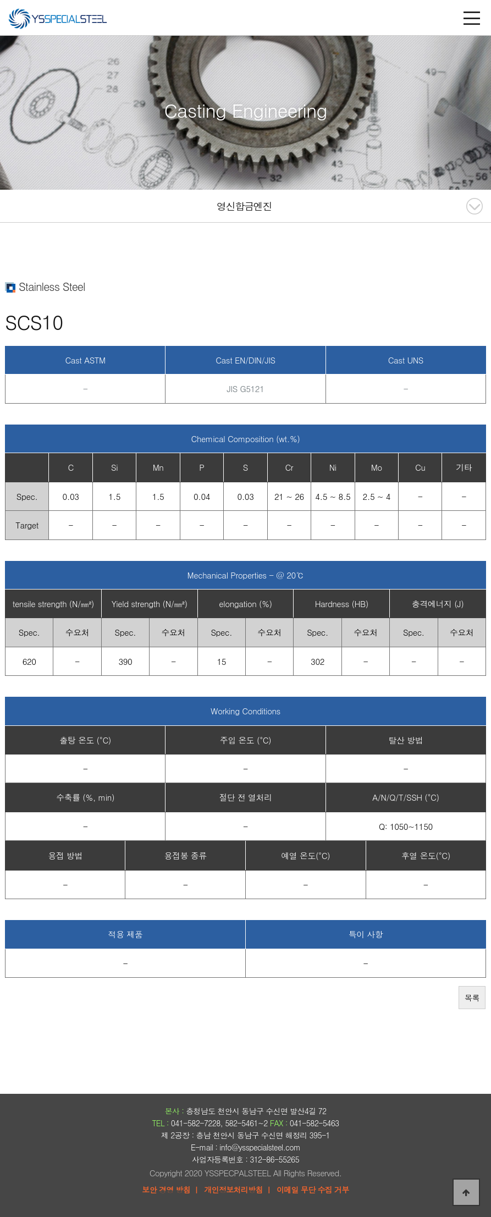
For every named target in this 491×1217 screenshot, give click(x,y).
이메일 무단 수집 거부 (313, 1189)
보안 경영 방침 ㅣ (171, 1189)
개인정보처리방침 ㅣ (238, 1189)
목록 (472, 997)
